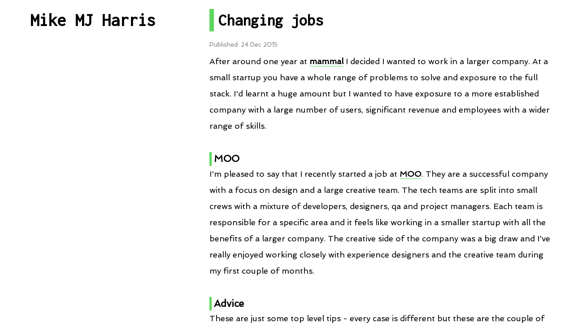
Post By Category (92, 133)
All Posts (92, 90)
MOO (411, 174)
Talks (92, 220)
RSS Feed (93, 264)
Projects (93, 177)
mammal (326, 61)
